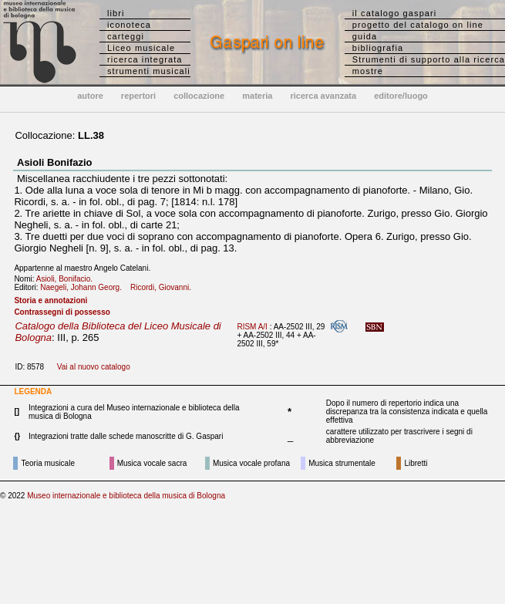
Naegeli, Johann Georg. (84, 287)
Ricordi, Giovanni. (163, 287)
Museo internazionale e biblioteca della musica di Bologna (126, 495)
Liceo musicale (141, 47)
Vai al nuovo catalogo (93, 367)
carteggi (125, 36)
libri (116, 13)
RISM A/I (252, 326)
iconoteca (129, 24)
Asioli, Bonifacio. (67, 279)
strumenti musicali (148, 71)
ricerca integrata (145, 59)
